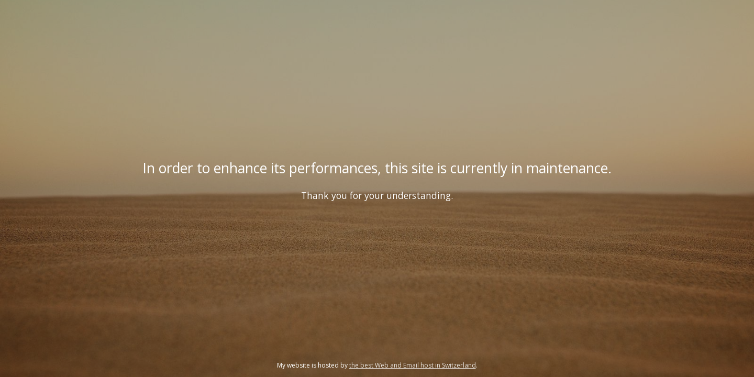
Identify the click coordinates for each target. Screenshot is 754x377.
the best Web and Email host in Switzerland (412, 365)
